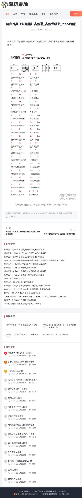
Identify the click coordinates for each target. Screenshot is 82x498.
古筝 (43, 14)
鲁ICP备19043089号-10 (51, 494)
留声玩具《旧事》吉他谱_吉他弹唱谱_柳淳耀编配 (24, 257)
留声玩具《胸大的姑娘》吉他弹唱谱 (18, 282)
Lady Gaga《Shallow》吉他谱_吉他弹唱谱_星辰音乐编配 (27, 289)
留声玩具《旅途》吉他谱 (14, 278)
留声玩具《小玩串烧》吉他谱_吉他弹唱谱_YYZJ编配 (25, 264)
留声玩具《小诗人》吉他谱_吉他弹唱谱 (20, 268)
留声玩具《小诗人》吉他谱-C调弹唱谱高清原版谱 (24, 275)
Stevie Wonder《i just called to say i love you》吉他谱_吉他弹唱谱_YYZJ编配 (35, 296)
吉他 (15, 14)
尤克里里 (33, 14)
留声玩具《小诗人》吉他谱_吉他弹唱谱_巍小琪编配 (25, 271)
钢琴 (23, 14)
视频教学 (53, 14)
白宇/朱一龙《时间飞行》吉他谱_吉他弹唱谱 (22, 293)
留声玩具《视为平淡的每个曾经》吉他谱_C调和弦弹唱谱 (27, 286)
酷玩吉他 (27, 213)
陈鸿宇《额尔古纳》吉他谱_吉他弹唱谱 (20, 300)
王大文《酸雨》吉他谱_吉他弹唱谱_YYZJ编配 (23, 304)
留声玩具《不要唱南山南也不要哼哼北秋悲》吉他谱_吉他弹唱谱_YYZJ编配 (34, 260)
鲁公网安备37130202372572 (28, 494)
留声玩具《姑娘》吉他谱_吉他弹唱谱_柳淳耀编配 (24, 250)
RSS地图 (65, 494)
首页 (7, 14)
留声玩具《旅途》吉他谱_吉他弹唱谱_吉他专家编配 (25, 253)
